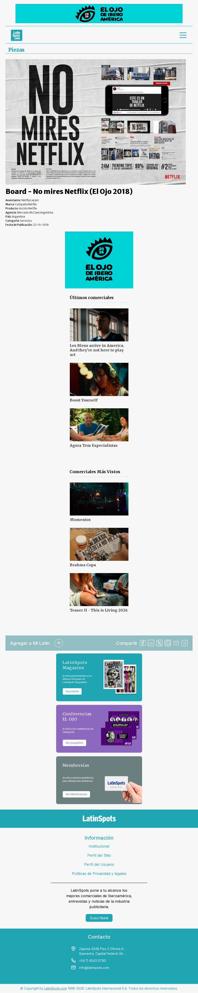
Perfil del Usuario (99, 864)
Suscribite (72, 691)
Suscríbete (99, 918)
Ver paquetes (74, 742)
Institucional (99, 846)
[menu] (183, 35)
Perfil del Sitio (99, 855)
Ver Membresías (76, 794)
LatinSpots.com (55, 988)
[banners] (99, 13)
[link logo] (16, 35)
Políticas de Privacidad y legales (99, 873)
